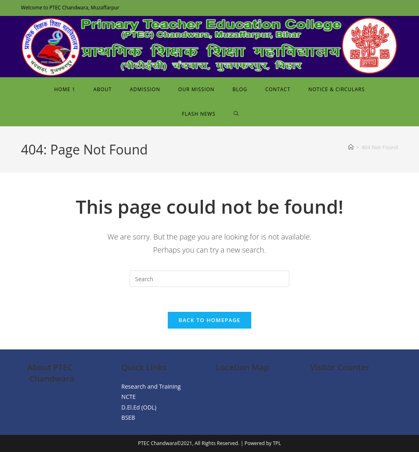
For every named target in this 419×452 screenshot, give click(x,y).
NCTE (129, 397)
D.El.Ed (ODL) (139, 407)
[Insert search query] (209, 279)
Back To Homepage (209, 320)
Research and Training (151, 386)
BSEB (128, 417)
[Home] (351, 147)
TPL (277, 443)
